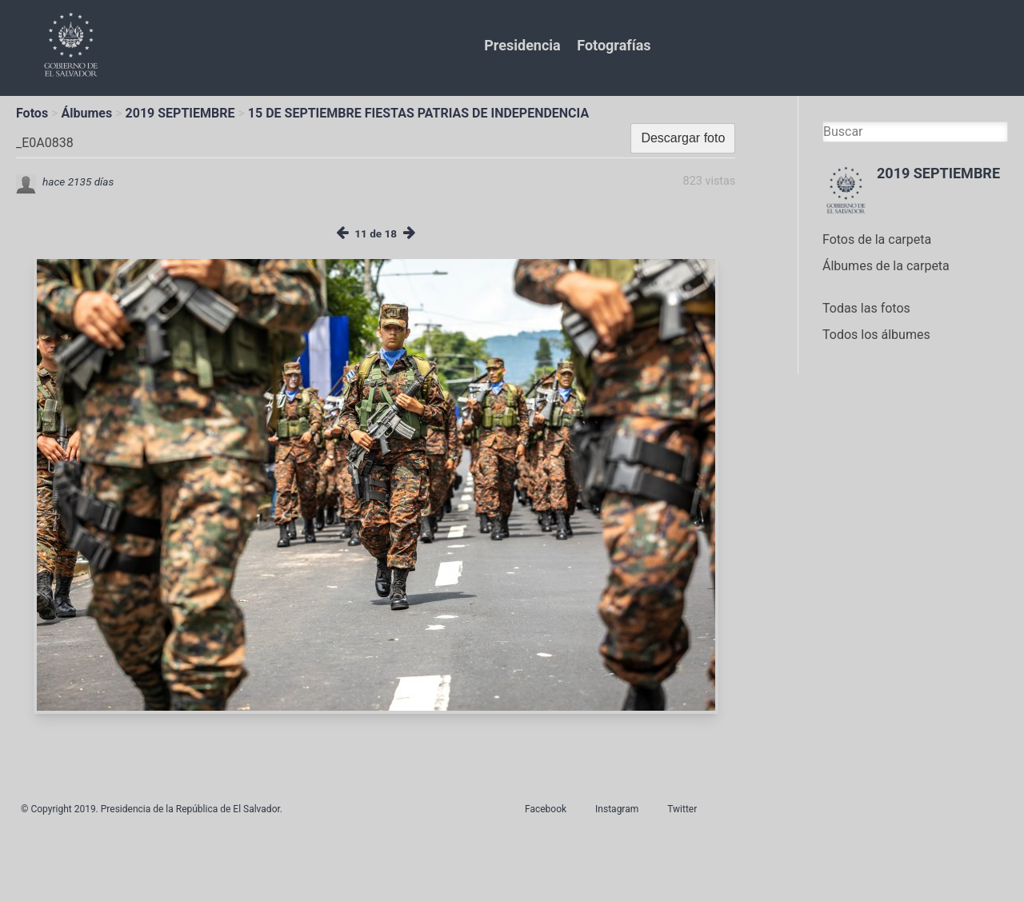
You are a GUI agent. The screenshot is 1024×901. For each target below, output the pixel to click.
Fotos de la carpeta (876, 239)
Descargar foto (683, 138)
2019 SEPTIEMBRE (180, 113)
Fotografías (613, 45)
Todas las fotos (866, 308)
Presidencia (522, 45)
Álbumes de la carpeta (886, 265)
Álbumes (86, 113)
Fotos (32, 113)
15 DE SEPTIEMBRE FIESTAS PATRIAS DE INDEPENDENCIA (418, 113)
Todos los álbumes (876, 334)
